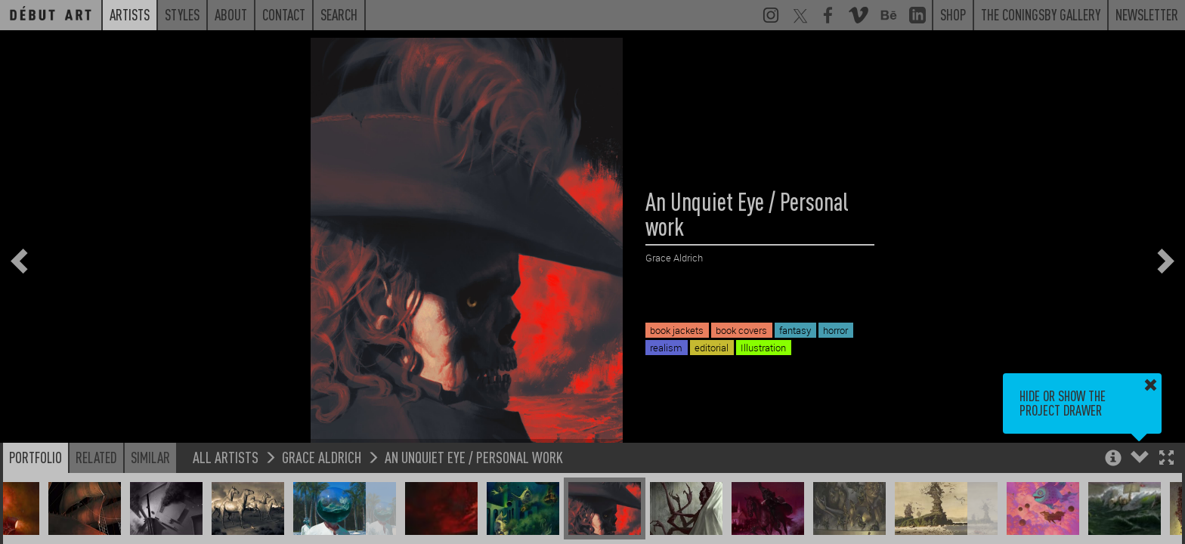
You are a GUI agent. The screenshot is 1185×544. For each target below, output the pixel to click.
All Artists (225, 465)
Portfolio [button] (35, 465)
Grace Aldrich (321, 465)
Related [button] (96, 465)
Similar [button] (150, 465)
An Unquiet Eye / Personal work (474, 465)
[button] (1166, 467)
